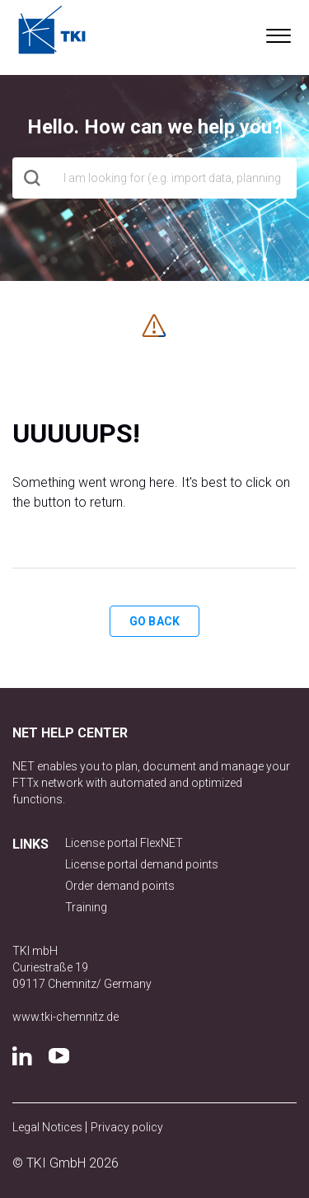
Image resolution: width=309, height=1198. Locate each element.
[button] (278, 32)
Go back (154, 621)
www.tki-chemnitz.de (65, 1016)
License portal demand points (141, 864)
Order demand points (120, 885)
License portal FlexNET (124, 842)
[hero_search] (154, 178)
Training (86, 907)
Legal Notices (48, 1127)
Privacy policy (127, 1127)
